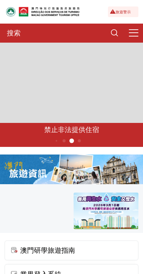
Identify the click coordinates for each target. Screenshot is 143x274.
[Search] (114, 33)
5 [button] (71, 141)
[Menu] (133, 33)
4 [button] (64, 140)
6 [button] (79, 140)
